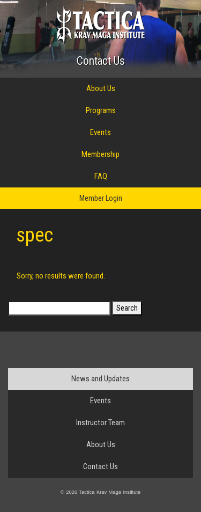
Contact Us (101, 60)
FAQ (100, 176)
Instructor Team (100, 422)
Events (100, 132)
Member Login (100, 198)
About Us (100, 88)
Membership (100, 154)
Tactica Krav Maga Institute (100, 24)
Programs (101, 110)
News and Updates (100, 378)
